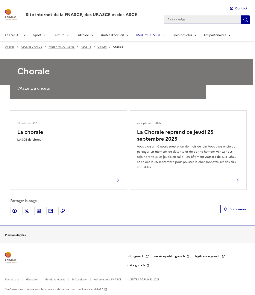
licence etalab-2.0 (92, 289)
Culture (58, 35)
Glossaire (32, 279)
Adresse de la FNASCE (107, 279)
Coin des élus (182, 35)
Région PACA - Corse (62, 47)
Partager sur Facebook (14, 211)
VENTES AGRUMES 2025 (144, 279)
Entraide (82, 35)
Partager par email (50, 211)
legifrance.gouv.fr (208, 256)
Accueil (9, 47)
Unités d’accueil (112, 35)
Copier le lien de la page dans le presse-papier (62, 211)
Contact (241, 8)
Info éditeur (79, 279)
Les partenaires (215, 35)
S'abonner (235, 209)
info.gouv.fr (136, 256)
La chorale (30, 132)
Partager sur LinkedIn (38, 211)
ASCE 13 (86, 47)
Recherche (245, 19)
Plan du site (12, 279)
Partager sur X (26, 211)
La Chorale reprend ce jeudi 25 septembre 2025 (175, 135)
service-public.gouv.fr (169, 256)
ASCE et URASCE (148, 35)
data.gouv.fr (136, 265)
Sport (37, 35)
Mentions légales (55, 279)
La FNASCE (13, 35)
